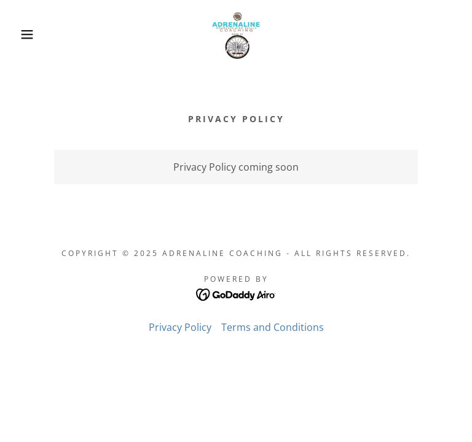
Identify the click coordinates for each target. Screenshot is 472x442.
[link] (236, 34)
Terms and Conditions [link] (272, 327)
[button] (24, 34)
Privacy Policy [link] (180, 327)
